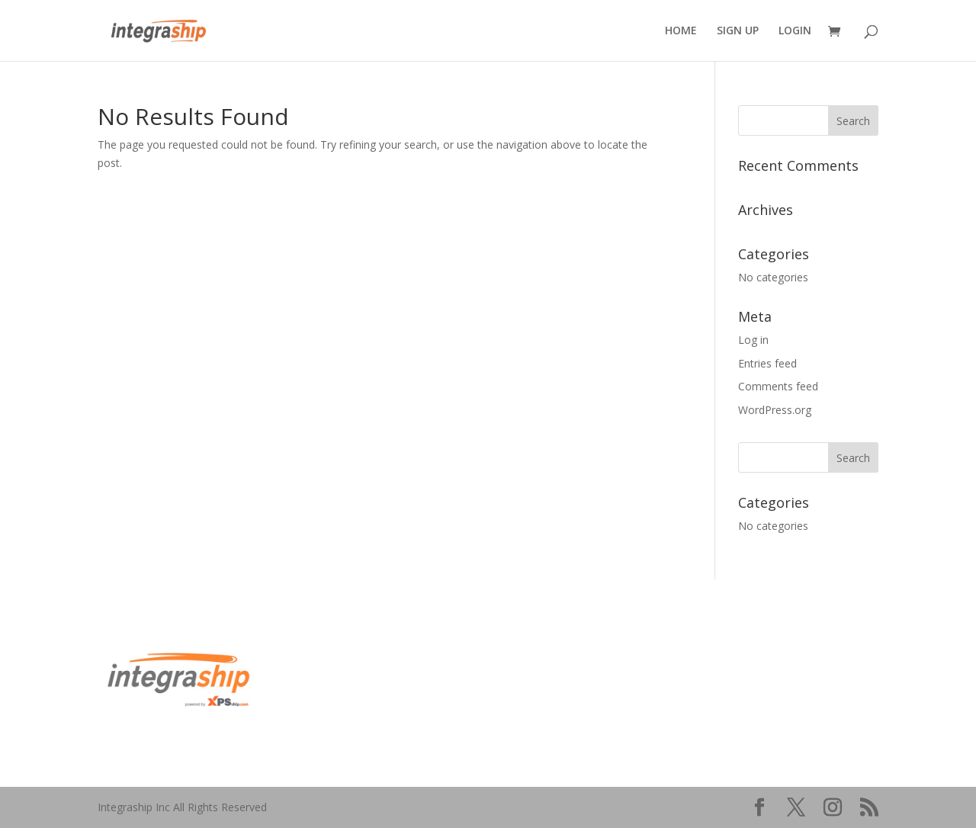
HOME (681, 31)
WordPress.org (774, 410)
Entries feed (767, 363)
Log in (753, 339)
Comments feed (778, 386)
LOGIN (795, 31)
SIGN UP (738, 31)
